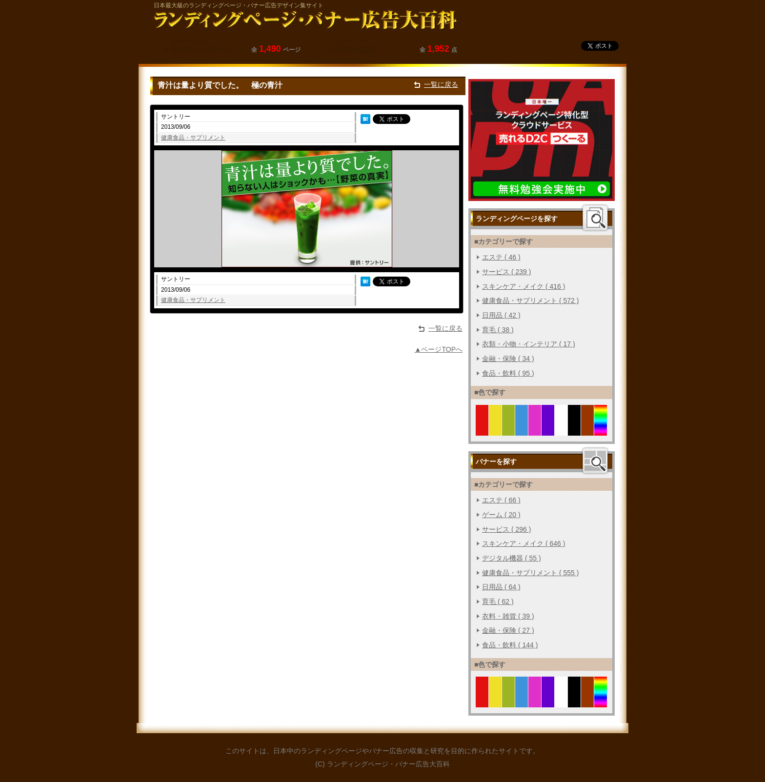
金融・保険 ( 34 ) (508, 358)
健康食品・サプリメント (193, 137)
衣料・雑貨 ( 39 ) (508, 616)
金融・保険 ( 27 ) (508, 630)
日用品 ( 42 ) (501, 315)
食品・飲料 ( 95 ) (508, 373)
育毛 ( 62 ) (498, 601)
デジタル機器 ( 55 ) (511, 558)
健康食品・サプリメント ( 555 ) (530, 573)
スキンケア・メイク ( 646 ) (523, 543)
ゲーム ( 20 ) (501, 515)
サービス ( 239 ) (506, 272)
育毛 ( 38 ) (498, 330)
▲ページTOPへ (439, 349)
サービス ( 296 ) (506, 529)
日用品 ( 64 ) (501, 587)
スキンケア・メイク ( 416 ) (523, 286)
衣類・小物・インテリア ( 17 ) (528, 344)
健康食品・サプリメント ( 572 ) (530, 300)
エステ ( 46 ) (501, 257)
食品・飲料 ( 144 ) (510, 645)
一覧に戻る (441, 84)
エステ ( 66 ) (501, 500)
